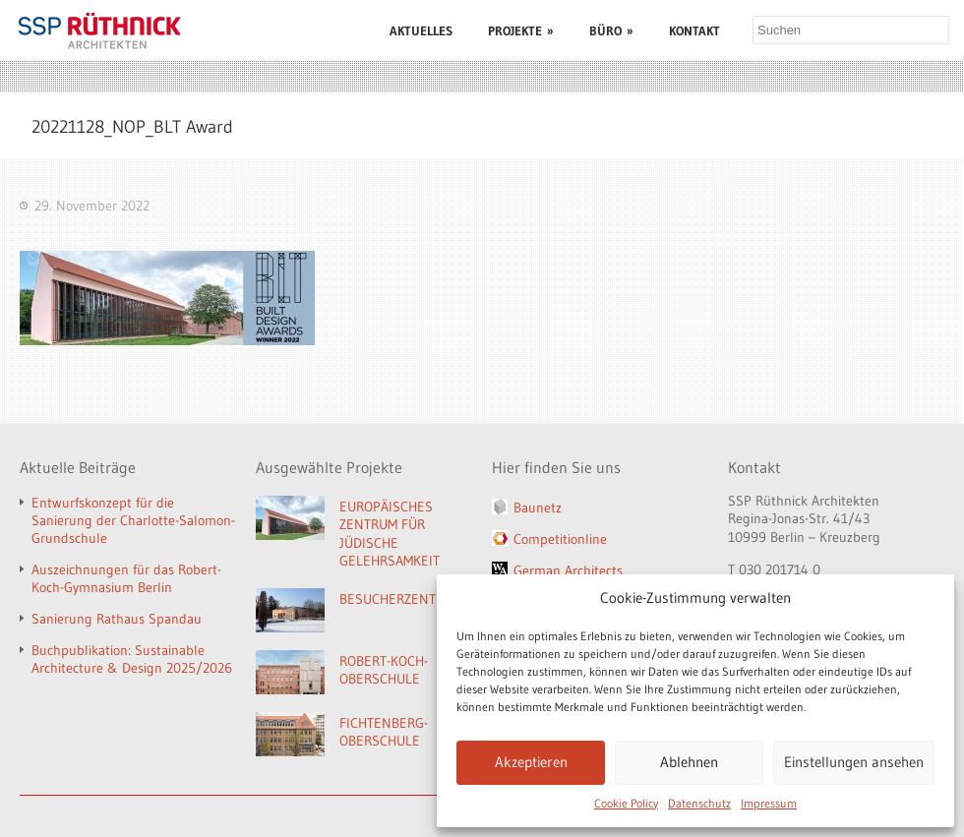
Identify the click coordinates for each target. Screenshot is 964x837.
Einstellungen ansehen (854, 761)
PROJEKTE (521, 30)
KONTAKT (694, 30)
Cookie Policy (626, 803)
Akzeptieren (531, 761)
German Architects (568, 570)
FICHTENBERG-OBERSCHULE (383, 732)
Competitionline (560, 539)
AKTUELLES (421, 30)
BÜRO (611, 30)
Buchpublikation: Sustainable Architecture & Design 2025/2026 (131, 659)
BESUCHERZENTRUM (400, 599)
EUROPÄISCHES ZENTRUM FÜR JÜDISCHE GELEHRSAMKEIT (389, 534)
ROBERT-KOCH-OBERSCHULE (383, 670)
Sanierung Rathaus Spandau (116, 619)
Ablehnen (689, 761)
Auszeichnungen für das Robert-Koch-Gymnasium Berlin (126, 578)
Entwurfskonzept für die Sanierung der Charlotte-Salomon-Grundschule (133, 520)
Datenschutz (699, 803)
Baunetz (537, 507)
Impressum (769, 803)
